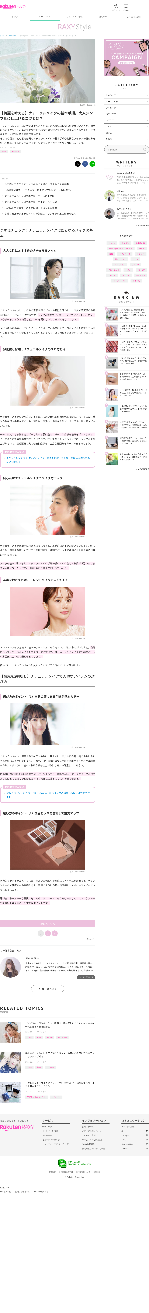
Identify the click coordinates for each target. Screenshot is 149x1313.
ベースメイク (112, 101)
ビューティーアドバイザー (54, 1144)
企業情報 (52, 1172)
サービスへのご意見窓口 (92, 1140)
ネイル (109, 126)
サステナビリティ (41, 1192)
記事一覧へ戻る (48, 989)
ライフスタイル (119, 280)
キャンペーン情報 (74, 17)
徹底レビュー (120, 259)
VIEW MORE (142, 225)
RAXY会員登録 (127, 1127)
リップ (135, 259)
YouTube (125, 1148)
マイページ (47, 1135)
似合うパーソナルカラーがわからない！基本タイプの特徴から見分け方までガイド (48, 794)
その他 (109, 139)
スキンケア (111, 95)
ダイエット (140, 275)
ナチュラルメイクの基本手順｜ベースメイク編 (29, 195)
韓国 (111, 254)
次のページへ (48, 923)
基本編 (39, 1037)
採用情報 (96, 1172)
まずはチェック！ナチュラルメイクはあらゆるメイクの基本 (36, 184)
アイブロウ (50, 1067)
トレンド (140, 254)
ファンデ (125, 275)
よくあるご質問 (134, 17)
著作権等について (83, 1172)
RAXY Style (44, 17)
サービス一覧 (5, 1192)
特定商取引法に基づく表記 (93, 1148)
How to (4, 151)
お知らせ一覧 (88, 1127)
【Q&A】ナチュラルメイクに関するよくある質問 (30, 207)
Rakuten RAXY (13, 6)
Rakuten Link (127, 1144)
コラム (109, 132)
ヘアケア (110, 120)
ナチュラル (15, 151)
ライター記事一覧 (86, 977)
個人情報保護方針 (66, 1172)
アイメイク (11, 147)
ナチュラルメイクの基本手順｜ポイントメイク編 (30, 201)
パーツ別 (141, 270)
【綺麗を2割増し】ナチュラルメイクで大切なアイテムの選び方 (38, 190)
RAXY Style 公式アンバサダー (36, 1097)
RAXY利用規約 (88, 1144)
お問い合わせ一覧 (22, 1192)
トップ (15, 17)
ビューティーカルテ (51, 1140)
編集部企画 (140, 243)
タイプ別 (50, 1037)
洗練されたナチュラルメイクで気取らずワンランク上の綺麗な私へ (40, 213)
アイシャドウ (56, 1097)
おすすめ (125, 243)
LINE (123, 1140)
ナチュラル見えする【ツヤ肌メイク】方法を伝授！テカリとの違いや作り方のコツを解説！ (48, 459)
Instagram (125, 1135)
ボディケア (111, 113)
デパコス (111, 275)
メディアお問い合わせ (91, 1131)
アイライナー (62, 1037)
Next (90, 938)
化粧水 (128, 270)
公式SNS (103, 17)
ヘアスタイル (119, 264)
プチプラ (135, 264)
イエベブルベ (113, 270)
